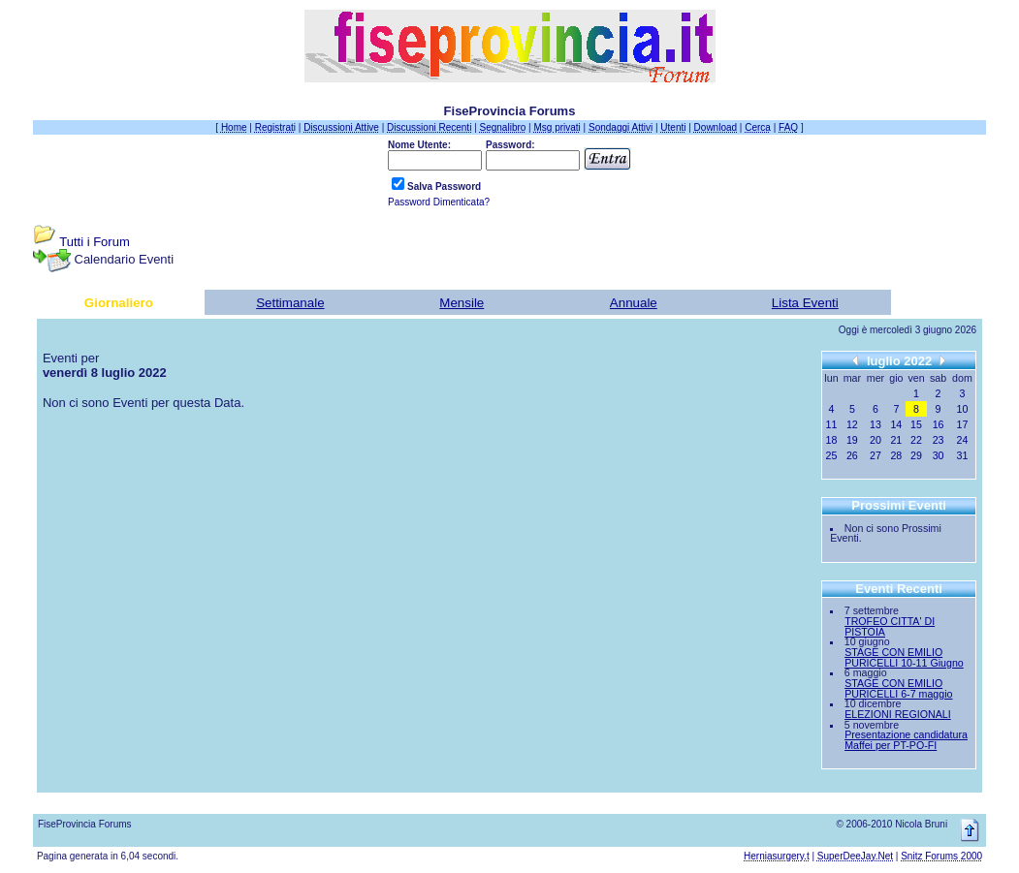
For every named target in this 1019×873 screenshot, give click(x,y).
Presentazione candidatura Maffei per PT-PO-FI (906, 740)
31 (963, 455)
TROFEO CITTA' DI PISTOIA (889, 626)
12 (852, 424)
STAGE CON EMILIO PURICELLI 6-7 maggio (898, 688)
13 (875, 424)
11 (832, 424)
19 (852, 440)
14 (896, 424)
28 (896, 455)
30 (938, 455)
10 (963, 409)
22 (916, 440)
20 (875, 440)
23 (938, 440)
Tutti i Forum (94, 241)
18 (832, 440)
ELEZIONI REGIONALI (897, 714)
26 (852, 455)
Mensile (461, 303)
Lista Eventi (805, 303)
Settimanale (290, 303)
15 (916, 424)
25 (832, 455)
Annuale (633, 303)
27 (875, 455)
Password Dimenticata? (439, 202)
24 (963, 440)
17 (963, 424)
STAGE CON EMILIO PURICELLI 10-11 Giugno (904, 657)
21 (896, 440)
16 (938, 424)
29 (916, 455)
